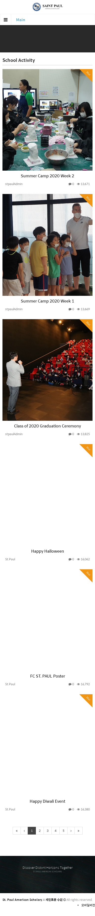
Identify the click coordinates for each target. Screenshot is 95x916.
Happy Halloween (47, 551)
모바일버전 (88, 905)
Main (20, 19)
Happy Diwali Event (47, 801)
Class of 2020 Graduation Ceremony (47, 426)
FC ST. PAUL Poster (47, 676)
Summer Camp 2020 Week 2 (47, 176)
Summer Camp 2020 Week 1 (47, 301)
